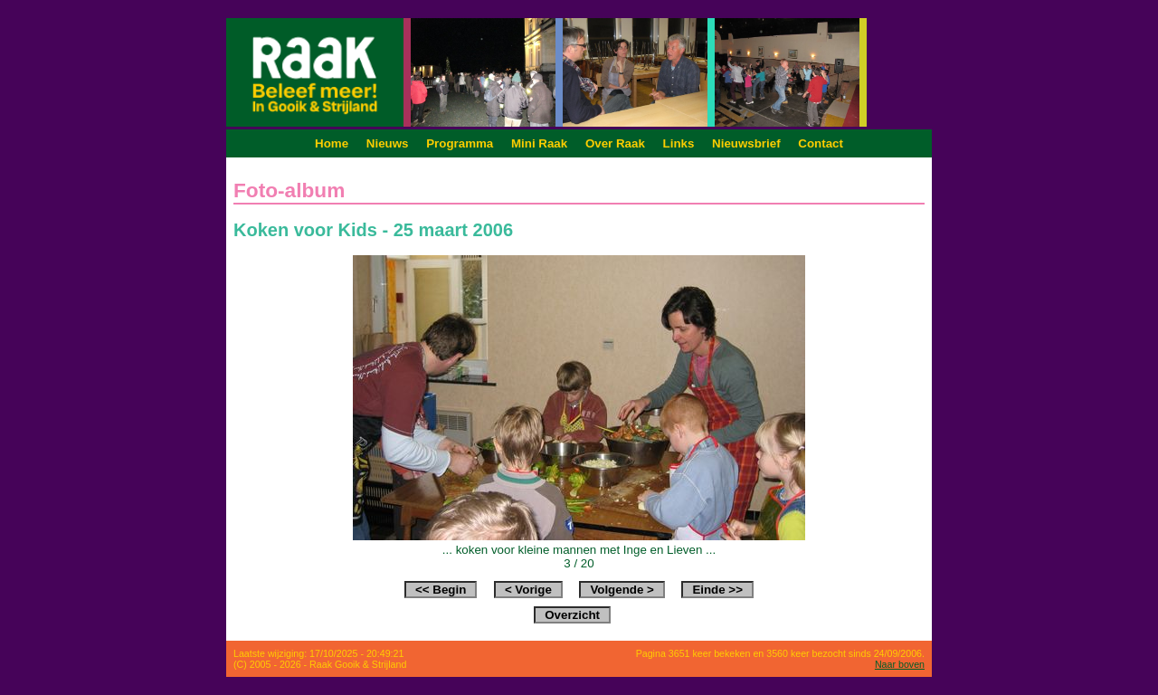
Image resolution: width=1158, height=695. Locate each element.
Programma (459, 143)
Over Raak (615, 143)
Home (331, 143)
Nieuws (387, 143)
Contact (820, 143)
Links (679, 143)
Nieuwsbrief (746, 143)
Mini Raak (539, 143)
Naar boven (900, 664)
